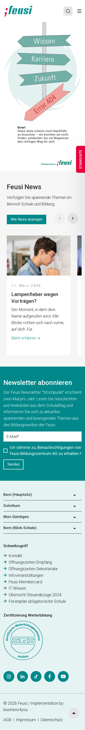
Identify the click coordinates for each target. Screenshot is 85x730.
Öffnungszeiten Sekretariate (33, 568)
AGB (7, 719)
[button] (42, 496)
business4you (15, 709)
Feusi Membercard (25, 581)
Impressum (27, 719)
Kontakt (15, 555)
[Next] (72, 218)
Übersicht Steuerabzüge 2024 (35, 594)
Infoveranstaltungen (26, 575)
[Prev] (59, 218)
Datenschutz (52, 719)
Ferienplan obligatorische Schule (37, 601)
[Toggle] (79, 11)
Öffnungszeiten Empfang (30, 562)
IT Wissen (17, 588)
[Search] (68, 11)
